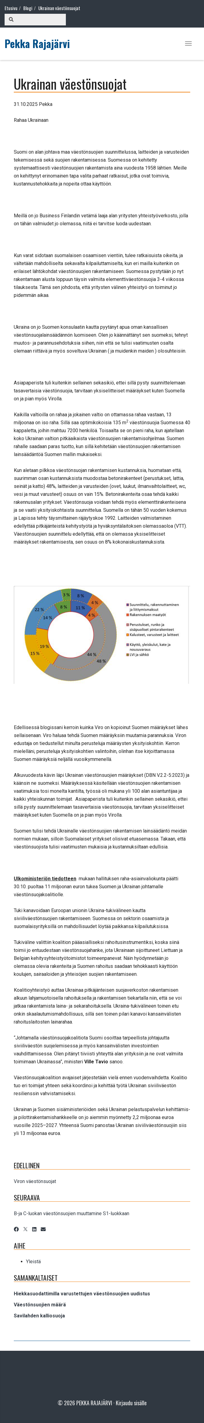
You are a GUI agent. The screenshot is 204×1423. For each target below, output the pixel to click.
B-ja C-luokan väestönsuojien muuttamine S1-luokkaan (71, 1213)
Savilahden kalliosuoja (39, 1316)
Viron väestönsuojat (35, 1181)
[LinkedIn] (34, 1229)
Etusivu (11, 8)
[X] (25, 1229)
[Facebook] (16, 1229)
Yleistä (33, 1261)
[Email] (43, 1229)
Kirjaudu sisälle (131, 1403)
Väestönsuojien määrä (40, 1305)
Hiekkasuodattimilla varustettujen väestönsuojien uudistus (82, 1294)
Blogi (27, 8)
